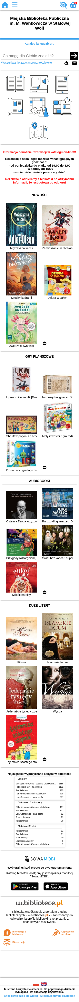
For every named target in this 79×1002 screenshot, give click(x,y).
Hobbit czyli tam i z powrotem (29, 787)
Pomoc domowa (23, 817)
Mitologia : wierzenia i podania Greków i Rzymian (38, 784)
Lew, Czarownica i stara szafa (29, 797)
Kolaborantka (22, 821)
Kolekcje (46, 62)
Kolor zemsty (22, 837)
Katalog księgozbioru (40, 43)
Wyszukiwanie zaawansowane (21, 62)
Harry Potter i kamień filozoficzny (31, 794)
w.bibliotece (38, 915)
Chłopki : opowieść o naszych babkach (33, 807)
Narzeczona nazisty (25, 841)
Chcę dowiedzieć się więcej (21, 995)
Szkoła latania (22, 790)
